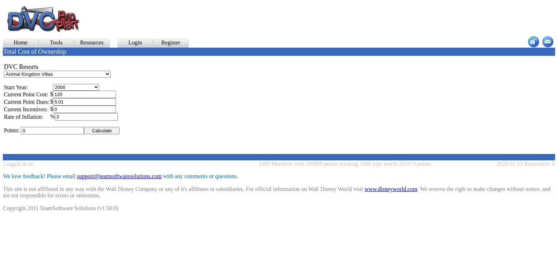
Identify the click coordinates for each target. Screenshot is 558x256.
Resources (92, 42)
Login (135, 42)
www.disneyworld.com (390, 189)
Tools (56, 42)
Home (20, 42)
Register (170, 42)
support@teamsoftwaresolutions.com (119, 176)
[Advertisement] (258, 19)
